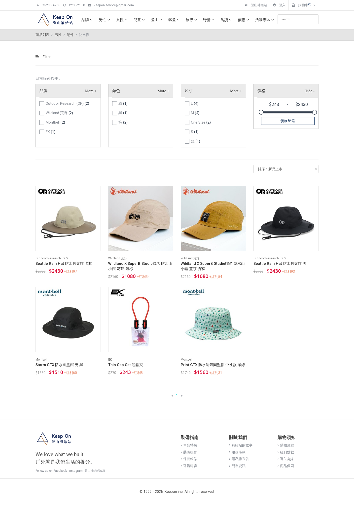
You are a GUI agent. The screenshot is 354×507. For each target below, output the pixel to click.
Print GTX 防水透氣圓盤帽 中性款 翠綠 (213, 365)
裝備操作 (189, 452)
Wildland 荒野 (59, 113)
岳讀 (226, 20)
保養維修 (189, 459)
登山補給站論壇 (94, 471)
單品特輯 (189, 445)
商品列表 (42, 35)
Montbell (55, 122)
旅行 (192, 20)
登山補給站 (256, 5)
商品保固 (286, 466)
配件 (70, 35)
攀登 (174, 20)
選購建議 (189, 466)
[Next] (182, 395)
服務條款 (237, 452)
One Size (201, 122)
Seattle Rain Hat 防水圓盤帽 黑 (279, 263)
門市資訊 (237, 466)
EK (50, 132)
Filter (43, 57)
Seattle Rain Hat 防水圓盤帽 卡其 (63, 263)
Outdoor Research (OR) (67, 103)
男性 (105, 20)
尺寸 (189, 90)
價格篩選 (287, 121)
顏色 (116, 90)
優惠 (244, 20)
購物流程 (286, 445)
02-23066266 (48, 5)
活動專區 (265, 20)
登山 (157, 20)
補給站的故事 (240, 445)
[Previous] (172, 395)
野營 (209, 20)
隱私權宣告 (239, 459)
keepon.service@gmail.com (111, 5)
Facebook (60, 471)
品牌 (87, 20)
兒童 (140, 20)
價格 (261, 90)
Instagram (76, 471)
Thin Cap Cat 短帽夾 (125, 365)
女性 (122, 20)
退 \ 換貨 (285, 459)
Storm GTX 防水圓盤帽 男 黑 (59, 365)
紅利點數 (286, 452)
